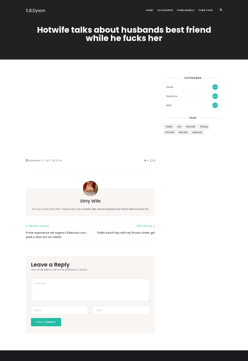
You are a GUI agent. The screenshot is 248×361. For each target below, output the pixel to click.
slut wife (183, 132)
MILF (169, 105)
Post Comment (46, 322)
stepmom (197, 132)
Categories (165, 10)
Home (149, 10)
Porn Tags (206, 10)
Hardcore (171, 96)
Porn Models (185, 10)
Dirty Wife (90, 201)
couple (169, 126)
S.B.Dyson (35, 11)
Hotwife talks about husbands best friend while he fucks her (115, 209)
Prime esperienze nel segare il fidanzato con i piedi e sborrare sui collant (56, 232)
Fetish (169, 87)
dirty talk (190, 126)
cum (179, 126)
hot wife (170, 132)
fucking (204, 126)
